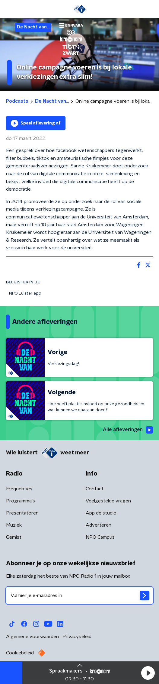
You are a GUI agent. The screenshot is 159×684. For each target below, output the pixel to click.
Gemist (13, 537)
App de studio (101, 513)
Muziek (14, 525)
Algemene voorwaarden (32, 636)
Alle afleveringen (128, 430)
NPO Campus (100, 537)
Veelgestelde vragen (108, 500)
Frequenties (19, 488)
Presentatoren (22, 513)
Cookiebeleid (20, 652)
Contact (94, 488)
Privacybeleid (76, 636)
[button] (147, 672)
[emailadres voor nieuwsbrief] (79, 595)
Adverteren (98, 525)
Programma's (20, 500)
